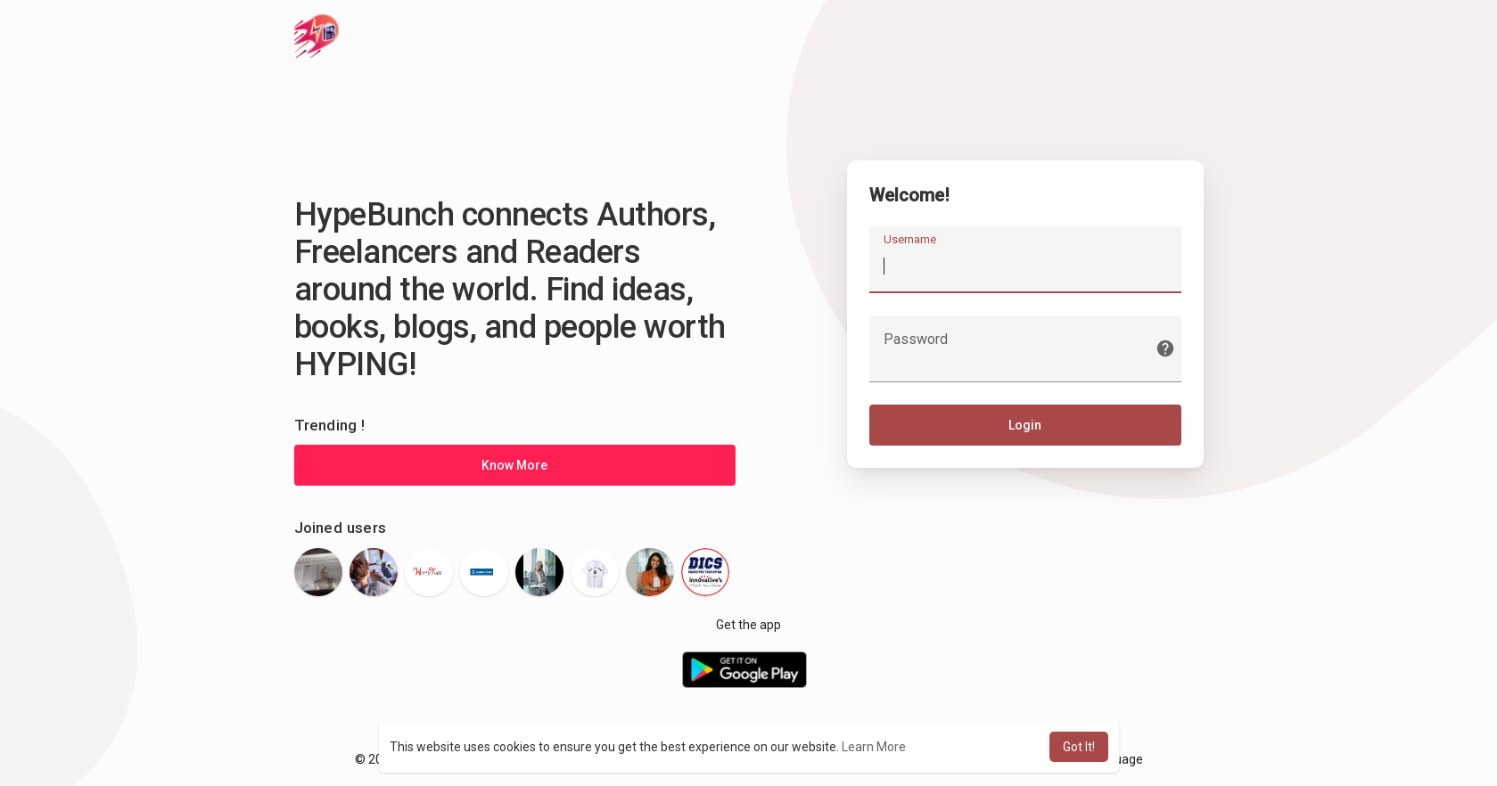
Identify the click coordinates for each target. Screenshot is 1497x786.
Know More (514, 465)
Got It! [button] (1079, 747)
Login (1024, 425)
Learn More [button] (874, 747)
